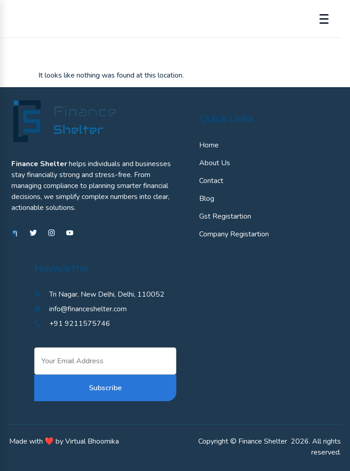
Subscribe (105, 388)
